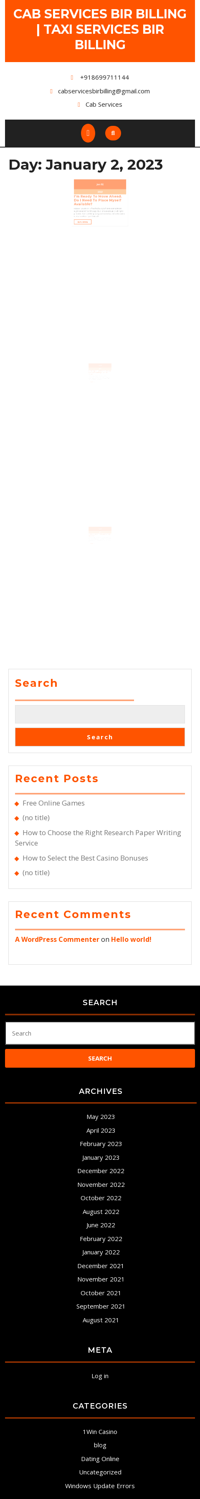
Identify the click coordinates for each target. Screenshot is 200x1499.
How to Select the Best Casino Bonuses (85, 858)
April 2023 (101, 1130)
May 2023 (100, 1116)
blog (100, 1445)
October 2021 (101, 1293)
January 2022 (101, 1252)
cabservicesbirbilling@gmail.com (104, 91)
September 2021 (101, 1306)
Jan (99, 181)
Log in (100, 1375)
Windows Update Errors (100, 1485)
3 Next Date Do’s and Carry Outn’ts (99, 539)
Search (36, 683)
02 (101, 181)
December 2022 (100, 1170)
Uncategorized (100, 1472)
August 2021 (101, 1320)
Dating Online (100, 1458)
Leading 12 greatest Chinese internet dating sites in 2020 (100, 377)
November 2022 (101, 1184)
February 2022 (101, 1238)
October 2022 (101, 1198)
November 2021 (101, 1279)
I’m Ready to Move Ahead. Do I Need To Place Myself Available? (98, 193)
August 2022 (101, 1211)
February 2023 (101, 1143)
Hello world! (131, 939)
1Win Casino (100, 1431)
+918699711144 (104, 77)
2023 (100, 187)
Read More (89, 208)
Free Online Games (54, 803)
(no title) (36, 817)
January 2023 (101, 1157)
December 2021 (100, 1265)
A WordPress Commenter (57, 939)
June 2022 (100, 1225)
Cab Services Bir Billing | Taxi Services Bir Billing (100, 29)
